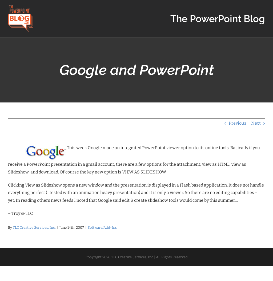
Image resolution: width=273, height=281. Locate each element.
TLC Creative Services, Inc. (34, 227)
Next (256, 123)
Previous (237, 123)
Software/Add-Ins (102, 227)
